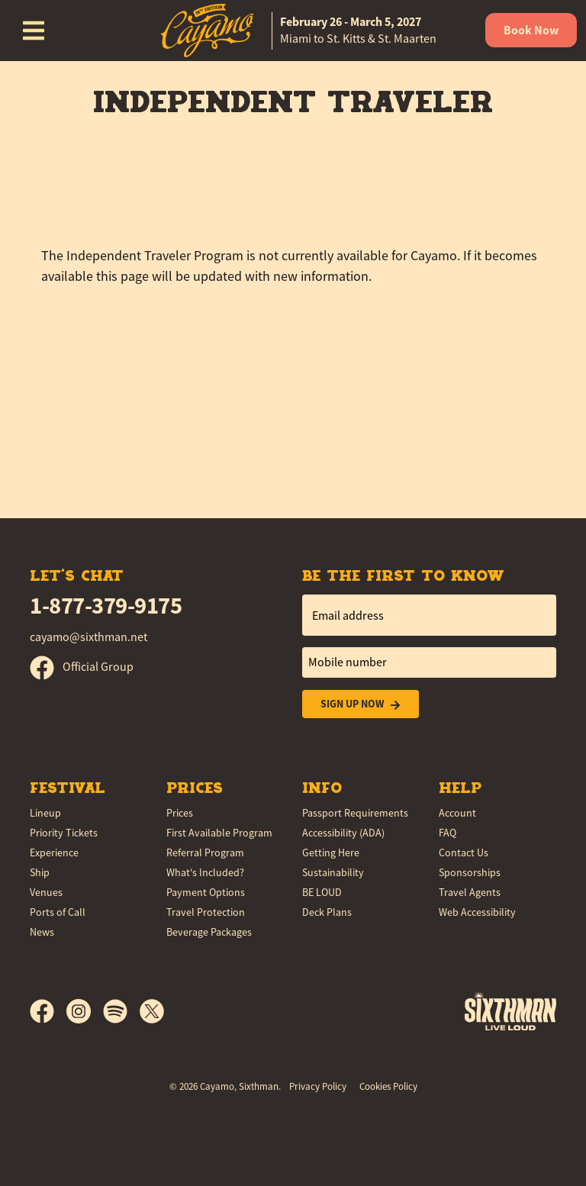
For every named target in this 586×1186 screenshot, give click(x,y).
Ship (40, 872)
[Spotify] (121, 1011)
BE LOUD (322, 892)
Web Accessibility (477, 912)
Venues (46, 892)
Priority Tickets (64, 833)
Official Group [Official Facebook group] (82, 667)
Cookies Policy (388, 1086)
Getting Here (330, 852)
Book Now (531, 30)
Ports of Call (57, 912)
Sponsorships (470, 872)
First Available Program (219, 833)
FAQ (447, 833)
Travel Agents (470, 892)
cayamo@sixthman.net (88, 637)
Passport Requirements (355, 813)
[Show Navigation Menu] (33, 30)
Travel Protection (205, 912)
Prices (179, 813)
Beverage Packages (209, 932)
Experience (54, 852)
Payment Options (205, 892)
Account (457, 813)
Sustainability (333, 872)
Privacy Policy (317, 1086)
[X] (152, 1011)
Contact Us (463, 852)
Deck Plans (327, 912)
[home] (293, 30)
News (42, 932)
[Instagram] (84, 1011)
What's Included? (205, 872)
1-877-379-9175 (106, 605)
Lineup (45, 813)
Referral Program (205, 852)
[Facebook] (48, 1011)
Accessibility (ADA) (343, 833)
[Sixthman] (510, 1010)
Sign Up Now (360, 704)
